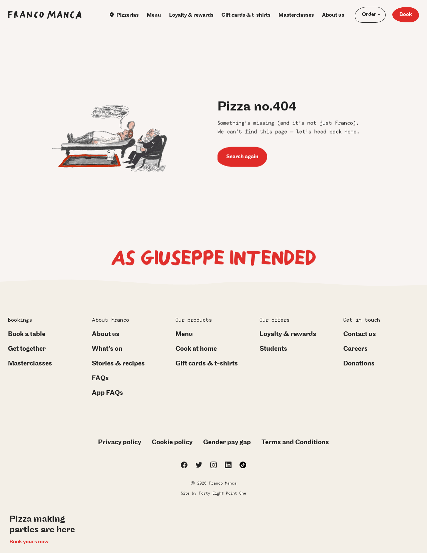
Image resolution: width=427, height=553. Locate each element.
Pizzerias (124, 15)
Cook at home (196, 349)
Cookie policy (172, 442)
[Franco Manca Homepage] (44, 15)
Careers (355, 349)
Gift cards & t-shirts (246, 15)
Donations (359, 363)
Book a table (26, 334)
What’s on (107, 349)
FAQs (100, 378)
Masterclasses (296, 15)
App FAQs (107, 393)
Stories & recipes (118, 363)
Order (369, 14)
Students (273, 349)
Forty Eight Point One (222, 493)
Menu (154, 15)
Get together (27, 349)
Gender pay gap (227, 442)
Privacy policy (119, 442)
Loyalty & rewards (191, 15)
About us (333, 15)
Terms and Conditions (295, 442)
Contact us (359, 334)
